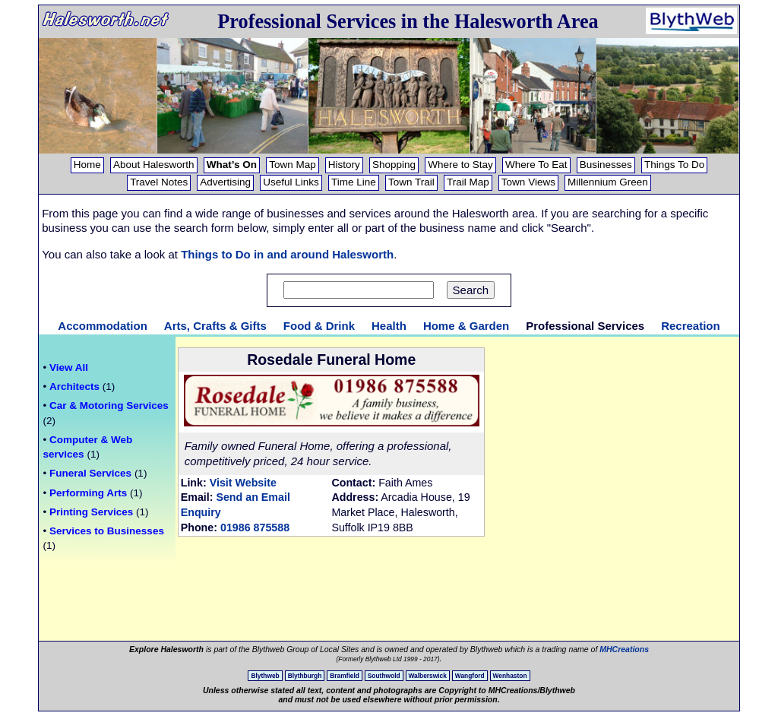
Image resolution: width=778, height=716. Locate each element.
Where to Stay (460, 164)
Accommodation (102, 325)
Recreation (690, 325)
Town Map (292, 164)
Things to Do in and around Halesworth (287, 254)
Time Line (353, 182)
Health (389, 325)
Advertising (225, 182)
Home (87, 164)
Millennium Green (608, 182)
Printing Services (91, 512)
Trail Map (468, 182)
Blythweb (265, 676)
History (344, 164)
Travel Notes (159, 182)
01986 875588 (254, 527)
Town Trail (411, 182)
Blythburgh (305, 676)
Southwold (384, 676)
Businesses (606, 164)
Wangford (470, 676)
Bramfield (344, 676)
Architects (74, 386)
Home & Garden (466, 325)
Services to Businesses (106, 531)
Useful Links (291, 182)
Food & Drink (319, 325)
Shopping (394, 164)
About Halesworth (153, 164)
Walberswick (428, 676)
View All (68, 367)
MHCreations (624, 649)
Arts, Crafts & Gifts (215, 325)
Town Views (528, 182)
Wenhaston (510, 676)
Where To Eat (536, 164)
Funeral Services (90, 473)
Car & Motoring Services (109, 405)
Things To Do (674, 164)
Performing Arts (88, 493)
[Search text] (358, 290)
